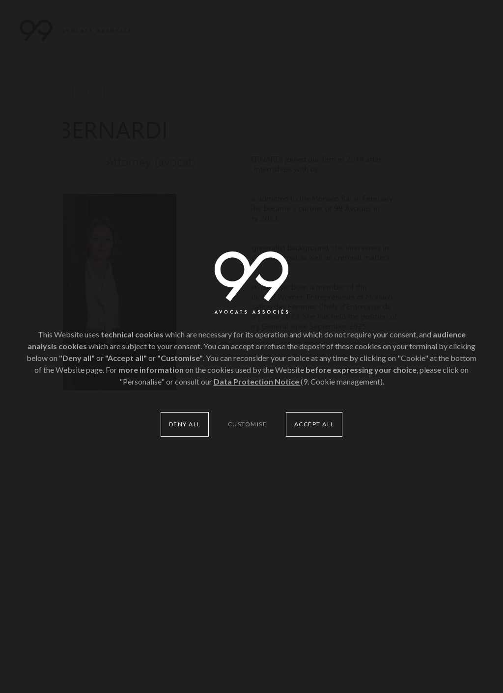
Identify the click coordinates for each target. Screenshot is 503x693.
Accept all (314, 424)
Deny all (185, 424)
